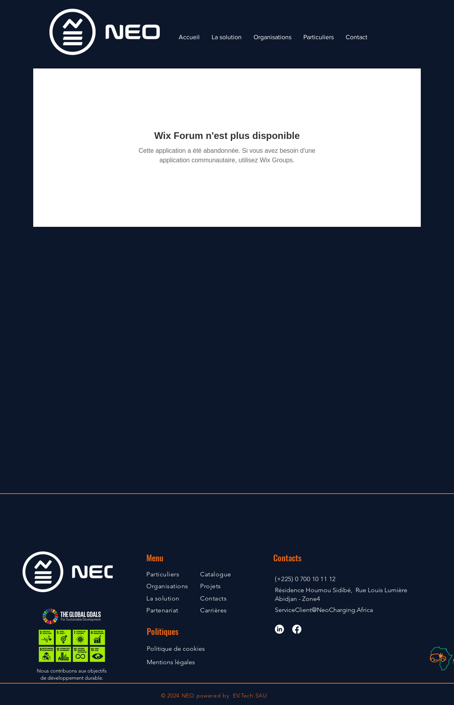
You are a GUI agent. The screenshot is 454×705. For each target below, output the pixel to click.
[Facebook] (296, 629)
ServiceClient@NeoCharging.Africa (324, 610)
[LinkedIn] (279, 629)
